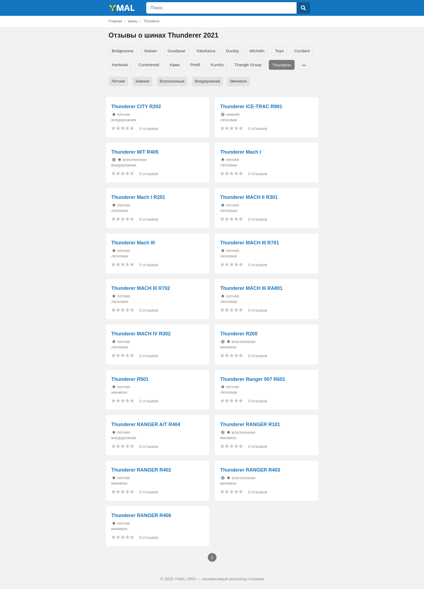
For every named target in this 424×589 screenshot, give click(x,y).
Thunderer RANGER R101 (250, 424)
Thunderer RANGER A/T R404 (145, 424)
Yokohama (205, 50)
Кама (175, 64)
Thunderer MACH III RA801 (251, 288)
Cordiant (302, 50)
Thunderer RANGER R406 (141, 515)
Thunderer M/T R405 (134, 152)
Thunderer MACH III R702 (140, 288)
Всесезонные (172, 81)
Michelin (256, 50)
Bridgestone (123, 50)
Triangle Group (248, 64)
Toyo (279, 50)
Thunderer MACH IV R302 (141, 333)
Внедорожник (207, 81)
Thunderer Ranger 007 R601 (252, 379)
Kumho (217, 64)
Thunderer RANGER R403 (250, 470)
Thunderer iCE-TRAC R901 (251, 106)
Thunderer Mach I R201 (138, 197)
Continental (149, 64)
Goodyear (176, 50)
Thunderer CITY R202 (136, 106)
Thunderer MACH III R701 (249, 242)
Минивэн (238, 81)
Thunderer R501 (130, 379)
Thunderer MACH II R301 (249, 197)
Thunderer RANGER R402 (141, 470)
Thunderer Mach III (133, 242)
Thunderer (281, 65)
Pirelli (195, 64)
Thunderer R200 (239, 333)
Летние (118, 81)
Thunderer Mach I (240, 152)
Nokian (150, 50)
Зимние (142, 81)
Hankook (120, 64)
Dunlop (232, 50)
